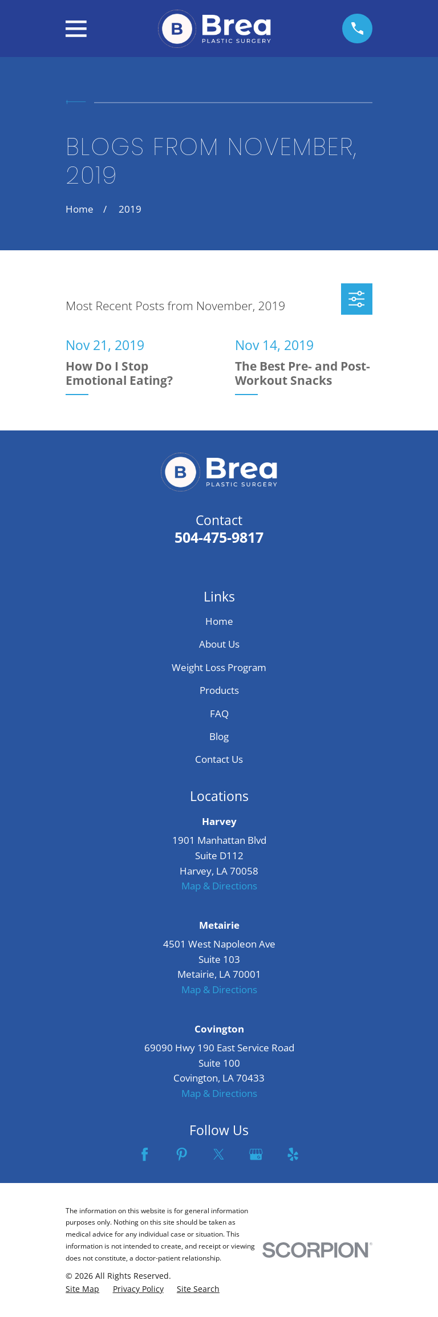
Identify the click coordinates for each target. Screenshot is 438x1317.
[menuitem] (82, 1289)
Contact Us (219, 759)
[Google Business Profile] (255, 1154)
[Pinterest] (181, 1154)
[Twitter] (218, 1154)
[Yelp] (292, 1154)
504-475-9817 (219, 537)
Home (219, 621)
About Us (219, 644)
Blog (219, 736)
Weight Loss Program (219, 667)
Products (219, 690)
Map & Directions (219, 885)
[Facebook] (144, 1154)
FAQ (219, 713)
